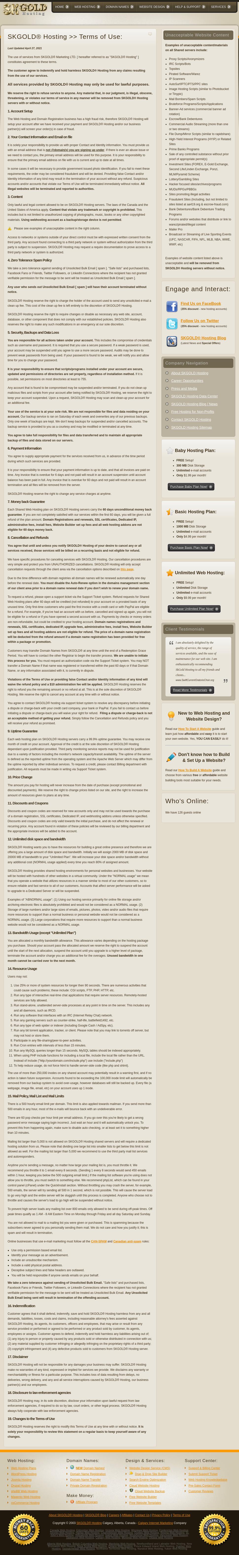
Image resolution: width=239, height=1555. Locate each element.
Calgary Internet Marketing (155, 1523)
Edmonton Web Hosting (90, 1530)
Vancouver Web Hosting (174, 1535)
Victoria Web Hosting (117, 1530)
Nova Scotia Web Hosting (92, 1546)
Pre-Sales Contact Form (204, 1485)
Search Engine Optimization (147, 1479)
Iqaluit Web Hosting (116, 1535)
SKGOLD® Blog (95, 1515)
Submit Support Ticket (202, 1474)
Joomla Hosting (21, 1479)
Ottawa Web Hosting (161, 1537)
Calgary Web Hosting (108, 1537)
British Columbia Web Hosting (89, 1543)
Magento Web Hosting (25, 1497)
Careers (114, 1515)
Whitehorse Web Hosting (144, 1535)
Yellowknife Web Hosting (89, 1535)
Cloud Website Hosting (144, 1485)
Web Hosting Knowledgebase (207, 1479)
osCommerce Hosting (25, 1503)
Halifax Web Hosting (87, 1532)
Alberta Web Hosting (59, 1543)
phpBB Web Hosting (24, 1491)
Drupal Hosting (21, 1485)
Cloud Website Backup (150, 1491)
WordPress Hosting (23, 1474)
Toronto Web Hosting (62, 1532)
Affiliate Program (87, 1502)
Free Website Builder (143, 1497)
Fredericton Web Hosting (173, 1530)
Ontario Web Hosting (120, 1546)
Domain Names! (90, 1468)
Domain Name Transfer (85, 1479)
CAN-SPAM (99, 1241)
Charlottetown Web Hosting (117, 1532)
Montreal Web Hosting (135, 1537)
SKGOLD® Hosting (89, 1523)
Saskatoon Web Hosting (80, 1537)
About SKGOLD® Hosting (66, 1515)
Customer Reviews (200, 1491)
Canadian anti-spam (127, 1241)
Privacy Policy (161, 1515)
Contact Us (142, 1515)
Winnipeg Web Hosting (144, 1530)
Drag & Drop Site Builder (151, 1474)
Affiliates (127, 1515)
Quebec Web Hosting (146, 1532)
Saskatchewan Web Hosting (78, 1548)
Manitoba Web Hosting (122, 1543)
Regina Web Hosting (172, 1532)
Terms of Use (181, 1515)
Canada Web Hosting (62, 1530)
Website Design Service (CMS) (149, 1468)
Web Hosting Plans (23, 1468)
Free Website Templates (145, 1503)
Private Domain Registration (88, 1485)
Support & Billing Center (204, 1468)
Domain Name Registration (88, 1474)
